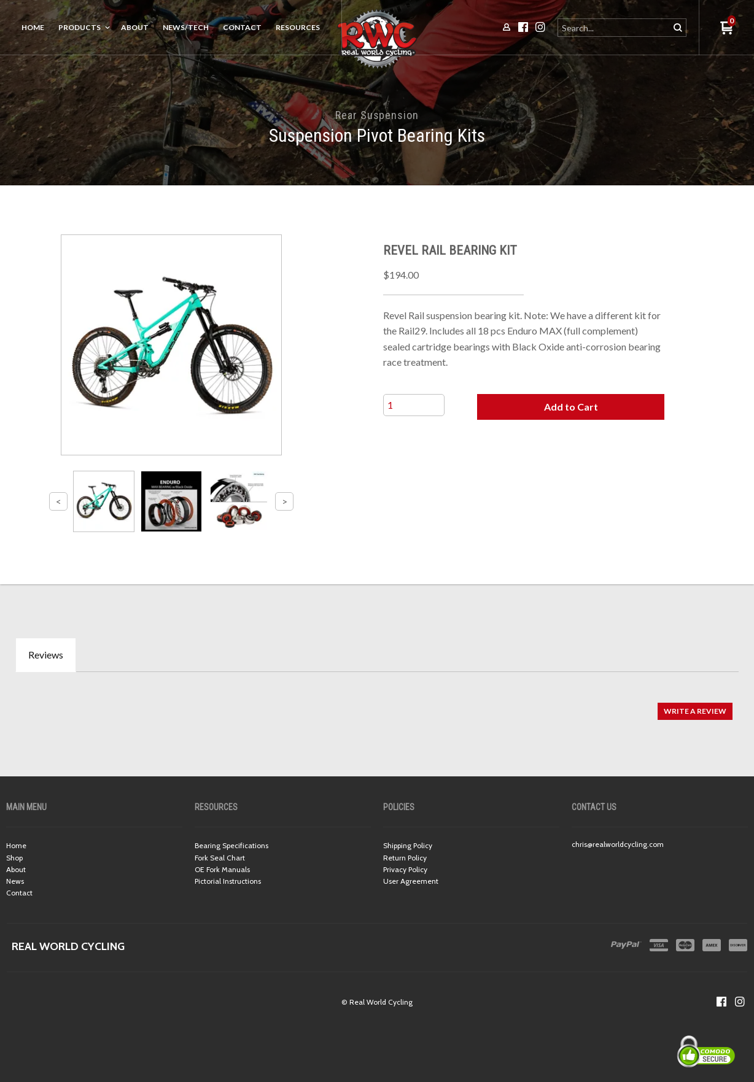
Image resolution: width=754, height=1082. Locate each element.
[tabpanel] (377, 704)
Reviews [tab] (45, 654)
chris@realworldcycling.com (618, 844)
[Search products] (614, 27)
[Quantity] (414, 405)
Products (79, 27)
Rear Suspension (377, 115)
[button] (571, 407)
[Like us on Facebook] (721, 1002)
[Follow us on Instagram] (740, 1002)
